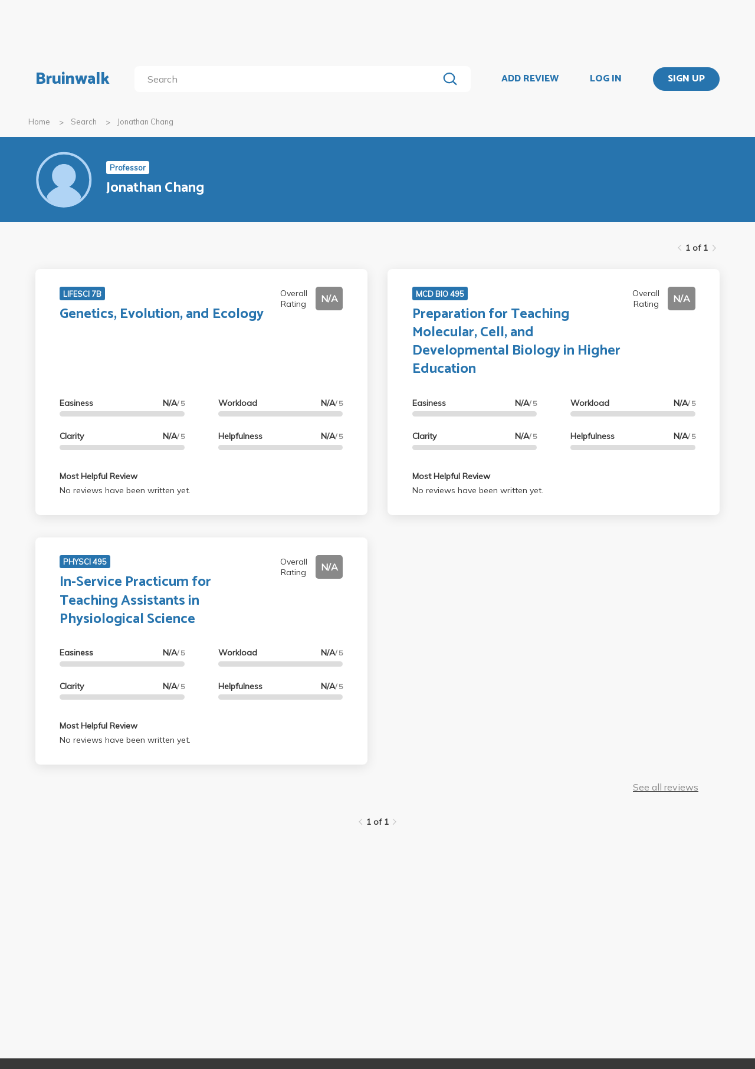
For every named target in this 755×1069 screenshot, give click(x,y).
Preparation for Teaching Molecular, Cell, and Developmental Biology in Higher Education (516, 342)
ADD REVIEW (530, 79)
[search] (288, 79)
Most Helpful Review (98, 476)
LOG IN (606, 79)
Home (39, 121)
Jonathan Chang (145, 121)
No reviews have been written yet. (125, 490)
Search (84, 121)
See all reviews (665, 787)
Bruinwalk (72, 79)
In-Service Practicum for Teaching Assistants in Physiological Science (135, 600)
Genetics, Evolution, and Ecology (162, 314)
